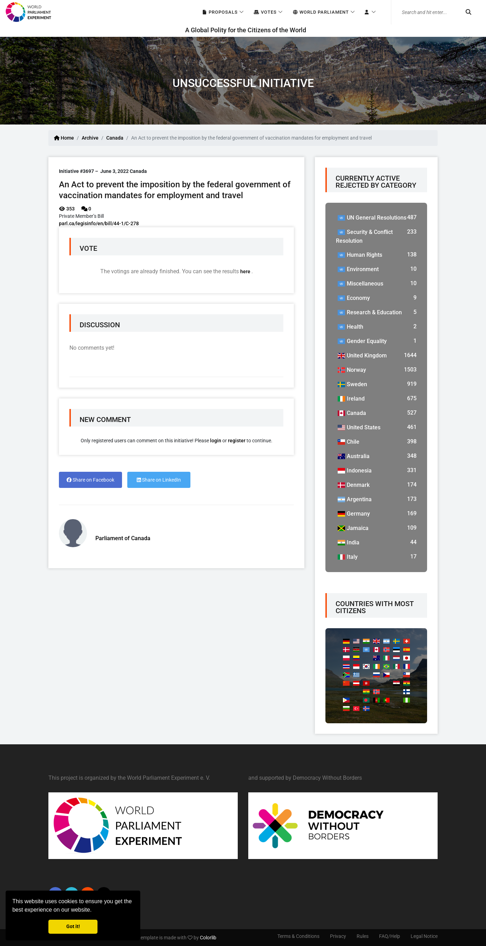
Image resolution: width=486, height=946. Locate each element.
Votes (265, 12)
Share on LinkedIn (159, 480)
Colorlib (208, 937)
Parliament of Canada (122, 538)
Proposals (220, 12)
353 (67, 209)
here (245, 271)
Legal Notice (424, 936)
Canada (114, 138)
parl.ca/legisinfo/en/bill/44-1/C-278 (99, 223)
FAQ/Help (389, 936)
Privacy (338, 936)
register (236, 440)
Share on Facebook (90, 480)
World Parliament (320, 12)
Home (64, 138)
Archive (90, 138)
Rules (363, 936)
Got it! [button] (73, 927)
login (215, 440)
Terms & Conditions (298, 936)
